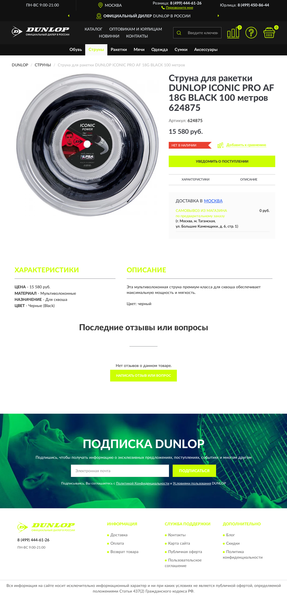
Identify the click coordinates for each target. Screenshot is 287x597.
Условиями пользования (192, 483)
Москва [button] (213, 201)
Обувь (76, 50)
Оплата (117, 544)
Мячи (139, 50)
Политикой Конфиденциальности (142, 483)
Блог (230, 535)
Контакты (137, 36)
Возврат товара (124, 552)
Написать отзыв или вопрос (143, 375)
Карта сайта (179, 544)
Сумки (181, 50)
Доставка (119, 535)
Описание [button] (248, 179)
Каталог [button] (94, 29)
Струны (96, 50)
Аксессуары (205, 50)
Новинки (109, 36)
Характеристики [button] (195, 179)
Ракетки (119, 50)
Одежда (159, 50)
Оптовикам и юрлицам (135, 29)
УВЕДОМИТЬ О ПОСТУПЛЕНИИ (222, 161)
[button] (177, 7)
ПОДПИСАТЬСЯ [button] (194, 471)
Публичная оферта (185, 552)
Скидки (233, 544)
